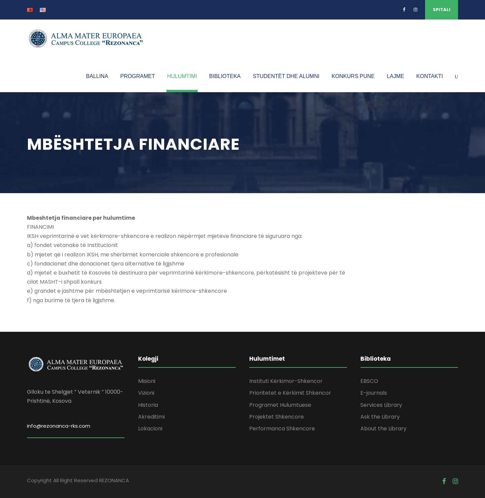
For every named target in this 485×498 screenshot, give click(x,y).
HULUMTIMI (182, 76)
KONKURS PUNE (353, 76)
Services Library (381, 405)
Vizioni (146, 393)
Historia (148, 405)
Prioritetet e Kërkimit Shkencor (290, 393)
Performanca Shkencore (282, 428)
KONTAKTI (429, 76)
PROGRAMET (137, 76)
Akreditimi (151, 417)
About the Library (383, 428)
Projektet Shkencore (276, 417)
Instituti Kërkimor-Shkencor (286, 381)
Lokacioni (150, 428)
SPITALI (441, 9)
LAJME (395, 76)
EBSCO (369, 381)
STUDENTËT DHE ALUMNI (286, 76)
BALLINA (97, 76)
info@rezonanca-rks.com (58, 425)
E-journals (373, 393)
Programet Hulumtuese (280, 405)
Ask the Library (380, 417)
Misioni (146, 381)
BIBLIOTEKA (224, 76)
